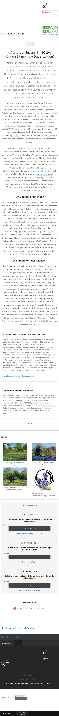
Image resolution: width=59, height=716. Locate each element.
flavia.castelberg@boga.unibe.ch (29, 590)
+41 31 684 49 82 (30, 528)
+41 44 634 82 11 (30, 557)
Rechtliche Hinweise (28, 679)
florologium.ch (50, 405)
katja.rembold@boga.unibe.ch (29, 533)
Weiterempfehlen (13, 628)
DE (18, 643)
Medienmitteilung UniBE (31, 608)
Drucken (30, 628)
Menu (8, 713)
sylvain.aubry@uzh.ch (29, 562)
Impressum (28, 675)
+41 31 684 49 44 (30, 585)
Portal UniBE (23, 713)
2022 (30, 43)
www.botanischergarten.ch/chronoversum (19, 376)
